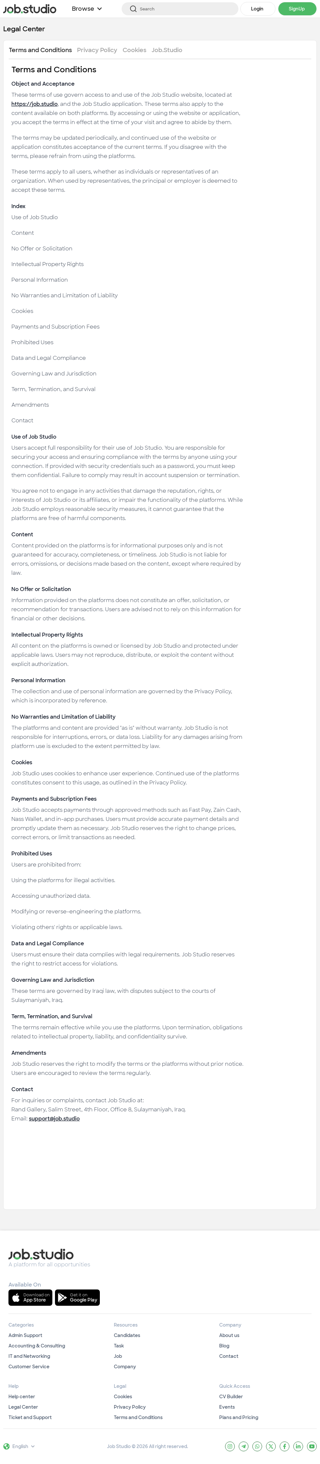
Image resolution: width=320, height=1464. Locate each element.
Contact (228, 1356)
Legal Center (24, 29)
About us (229, 1335)
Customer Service (28, 1367)
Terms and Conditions (138, 1417)
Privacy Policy (130, 1407)
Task (119, 1346)
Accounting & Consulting (36, 1346)
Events (227, 1407)
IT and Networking (29, 1356)
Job (118, 1356)
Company (125, 1367)
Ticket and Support (30, 1417)
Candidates (127, 1335)
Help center (21, 1397)
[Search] (180, 8)
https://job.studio (34, 104)
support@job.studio (54, 1118)
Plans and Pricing (238, 1417)
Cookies (123, 1397)
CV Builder (231, 1397)
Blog (224, 1346)
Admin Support (25, 1335)
